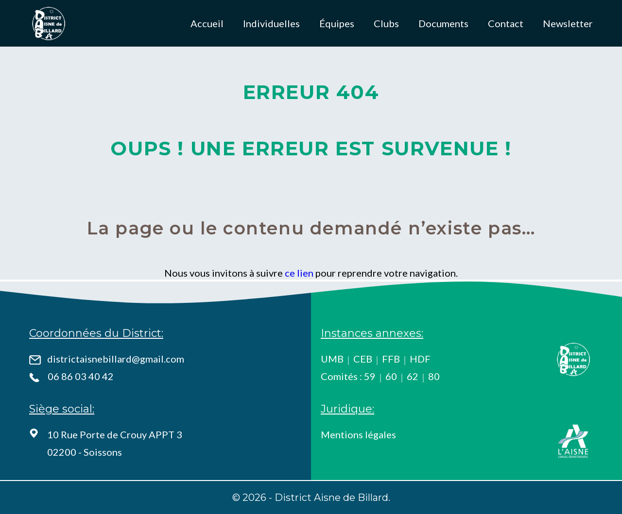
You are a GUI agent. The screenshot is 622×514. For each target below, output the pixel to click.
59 (370, 376)
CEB (362, 359)
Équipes (336, 23)
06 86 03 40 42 (81, 376)
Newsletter (568, 23)
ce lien (299, 273)
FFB (391, 359)
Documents (443, 23)
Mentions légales (358, 434)
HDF (420, 359)
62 (412, 376)
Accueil (207, 23)
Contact (505, 23)
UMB (332, 359)
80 (434, 376)
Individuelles (271, 23)
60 (391, 376)
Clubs (386, 23)
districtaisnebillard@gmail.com (115, 359)
